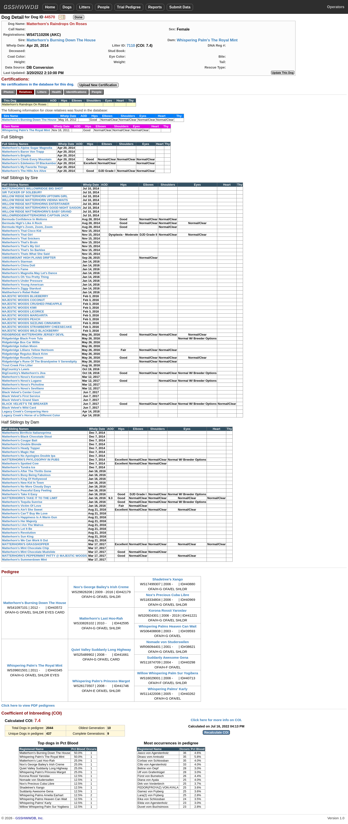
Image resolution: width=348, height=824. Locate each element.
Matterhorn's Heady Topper (21, 448)
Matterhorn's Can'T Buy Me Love (25, 513)
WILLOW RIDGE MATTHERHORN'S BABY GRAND (37, 211)
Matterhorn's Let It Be (17, 528)
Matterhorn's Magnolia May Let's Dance (29, 273)
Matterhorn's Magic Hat (18, 452)
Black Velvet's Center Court (21, 392)
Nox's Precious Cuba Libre (167, 595)
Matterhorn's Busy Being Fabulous (26, 475)
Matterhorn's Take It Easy (19, 494)
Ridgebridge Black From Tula (22, 338)
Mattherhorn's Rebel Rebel (20, 292)
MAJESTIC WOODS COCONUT (23, 300)
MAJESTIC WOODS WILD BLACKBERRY (30, 330)
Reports (155, 7)
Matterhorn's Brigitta (16, 155)
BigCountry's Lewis (15, 369)
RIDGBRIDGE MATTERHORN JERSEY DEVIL (33, 334)
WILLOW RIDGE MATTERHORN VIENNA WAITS (35, 200)
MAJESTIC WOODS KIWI (19, 307)
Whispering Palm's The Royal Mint (207, 40)
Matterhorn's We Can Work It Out (25, 540)
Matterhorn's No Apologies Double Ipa (28, 455)
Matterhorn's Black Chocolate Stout (27, 436)
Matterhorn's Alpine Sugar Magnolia (27, 147)
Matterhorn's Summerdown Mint (24, 559)
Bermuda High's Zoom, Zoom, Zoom (27, 227)
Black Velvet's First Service (21, 396)
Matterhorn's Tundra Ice (18, 467)
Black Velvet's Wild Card (19, 407)
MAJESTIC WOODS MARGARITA (25, 315)
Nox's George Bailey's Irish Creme (101, 587)
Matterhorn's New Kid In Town (23, 482)
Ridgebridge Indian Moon (19, 346)
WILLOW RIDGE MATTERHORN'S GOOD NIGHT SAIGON (41, 207)
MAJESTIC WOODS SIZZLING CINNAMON (31, 323)
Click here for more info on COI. (216, 720)
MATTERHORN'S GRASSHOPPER (25, 544)
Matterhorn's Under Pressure (22, 280)
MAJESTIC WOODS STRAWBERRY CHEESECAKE (37, 327)
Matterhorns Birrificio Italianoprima (26, 432)
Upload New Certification (98, 85)
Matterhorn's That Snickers (21, 238)
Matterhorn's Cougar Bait (19, 440)
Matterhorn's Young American (22, 284)
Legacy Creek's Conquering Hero (25, 411)
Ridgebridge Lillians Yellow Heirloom (28, 350)
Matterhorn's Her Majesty (19, 521)
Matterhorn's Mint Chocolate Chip (25, 548)
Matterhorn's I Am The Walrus (22, 525)
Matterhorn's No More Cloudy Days (26, 486)
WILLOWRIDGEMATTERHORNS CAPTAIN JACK (35, 215)
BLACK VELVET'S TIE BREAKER (25, 403)
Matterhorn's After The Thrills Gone (26, 471)
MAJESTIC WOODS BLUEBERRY (25, 296)
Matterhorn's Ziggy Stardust (21, 288)
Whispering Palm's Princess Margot (101, 681)
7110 (131, 45)
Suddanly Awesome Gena (167, 657)
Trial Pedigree (129, 7)
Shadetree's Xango (167, 579)
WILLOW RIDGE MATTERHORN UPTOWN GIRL (35, 196)
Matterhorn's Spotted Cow (20, 463)
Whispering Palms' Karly (167, 689)
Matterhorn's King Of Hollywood (24, 479)
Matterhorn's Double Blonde (21, 444)
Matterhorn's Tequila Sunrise (22, 502)
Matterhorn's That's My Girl (21, 246)
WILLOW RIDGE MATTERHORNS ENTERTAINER (35, 204)
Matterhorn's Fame (15, 269)
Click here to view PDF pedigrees (28, 705)
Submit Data (179, 7)
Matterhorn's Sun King (17, 536)
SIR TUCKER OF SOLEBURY (22, 192)
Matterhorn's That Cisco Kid (21, 230)
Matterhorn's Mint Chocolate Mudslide (28, 552)
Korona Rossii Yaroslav (167, 610)
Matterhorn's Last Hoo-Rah (101, 618)
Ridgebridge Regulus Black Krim (25, 353)
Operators (335, 7)
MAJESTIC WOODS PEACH (21, 319)
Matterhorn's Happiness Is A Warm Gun (29, 517)
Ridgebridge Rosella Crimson (22, 357)
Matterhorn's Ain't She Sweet (22, 509)
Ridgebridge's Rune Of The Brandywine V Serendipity (39, 361)
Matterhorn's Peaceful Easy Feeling (26, 490)
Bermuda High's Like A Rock (22, 223)
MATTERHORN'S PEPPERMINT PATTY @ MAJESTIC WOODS (44, 555)
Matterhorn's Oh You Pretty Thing (25, 277)
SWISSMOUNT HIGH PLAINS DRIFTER (29, 257)
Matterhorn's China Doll (18, 265)
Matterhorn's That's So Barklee (23, 250)
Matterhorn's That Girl (17, 234)
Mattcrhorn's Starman (17, 261)
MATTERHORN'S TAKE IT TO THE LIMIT (29, 498)
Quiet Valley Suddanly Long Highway (101, 649)
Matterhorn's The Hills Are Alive (24, 171)
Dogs (67, 7)
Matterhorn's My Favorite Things (24, 167)
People (103, 7)
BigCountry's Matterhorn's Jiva (23, 373)
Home (50, 7)
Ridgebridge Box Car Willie (21, 342)
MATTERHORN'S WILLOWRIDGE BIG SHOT (32, 188)
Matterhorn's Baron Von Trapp (23, 151)
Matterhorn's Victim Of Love (21, 505)
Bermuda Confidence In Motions (24, 219)
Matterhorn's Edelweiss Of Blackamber (29, 163)
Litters (84, 7)
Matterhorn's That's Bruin (20, 242)
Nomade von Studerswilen (167, 642)
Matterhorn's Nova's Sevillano (23, 388)
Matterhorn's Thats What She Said (26, 254)
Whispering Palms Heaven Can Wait (167, 626)
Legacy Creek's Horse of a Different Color (31, 415)
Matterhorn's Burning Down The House (61, 40)
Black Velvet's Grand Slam (20, 400)
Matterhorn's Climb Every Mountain (26, 159)
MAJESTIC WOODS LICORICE (23, 311)
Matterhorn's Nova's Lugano (21, 380)
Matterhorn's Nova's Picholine (23, 384)
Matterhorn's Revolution (19, 532)
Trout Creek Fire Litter (17, 365)
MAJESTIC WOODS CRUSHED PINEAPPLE (32, 303)
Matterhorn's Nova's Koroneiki (23, 377)
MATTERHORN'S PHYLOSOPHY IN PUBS (30, 459)
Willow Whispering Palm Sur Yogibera (167, 673)
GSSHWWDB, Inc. (29, 818)
